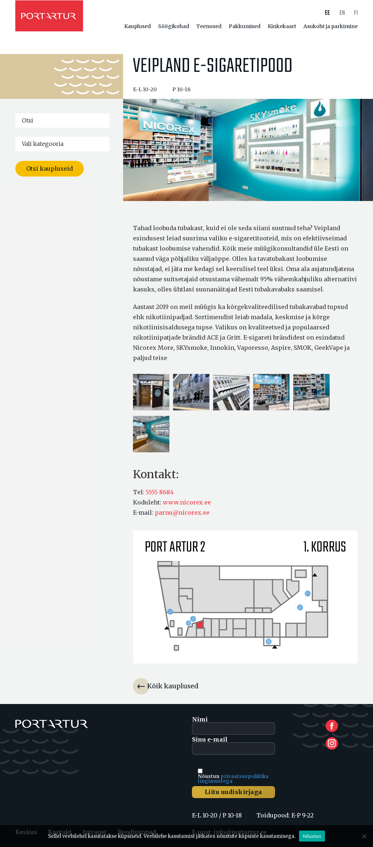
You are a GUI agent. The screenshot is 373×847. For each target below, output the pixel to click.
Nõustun (312, 836)
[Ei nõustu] (364, 836)
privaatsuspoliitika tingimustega (233, 778)
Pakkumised (244, 26)
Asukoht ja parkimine (330, 26)
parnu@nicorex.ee (182, 512)
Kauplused (137, 26)
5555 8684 (160, 492)
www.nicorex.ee (187, 502)
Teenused (208, 26)
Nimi (233, 725)
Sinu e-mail (233, 745)
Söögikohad (173, 26)
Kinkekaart (282, 26)
